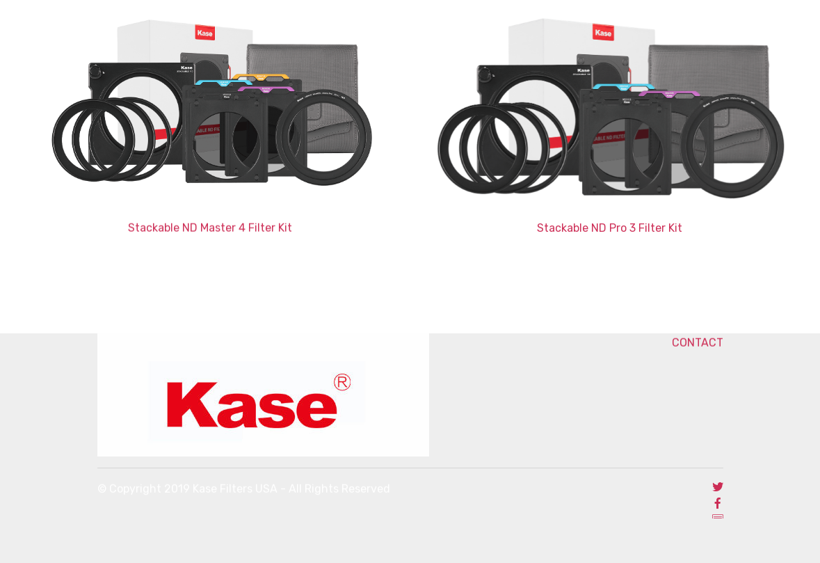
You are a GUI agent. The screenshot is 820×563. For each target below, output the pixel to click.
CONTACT (664, 342)
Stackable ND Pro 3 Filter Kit (609, 228)
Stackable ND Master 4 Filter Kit (210, 228)
